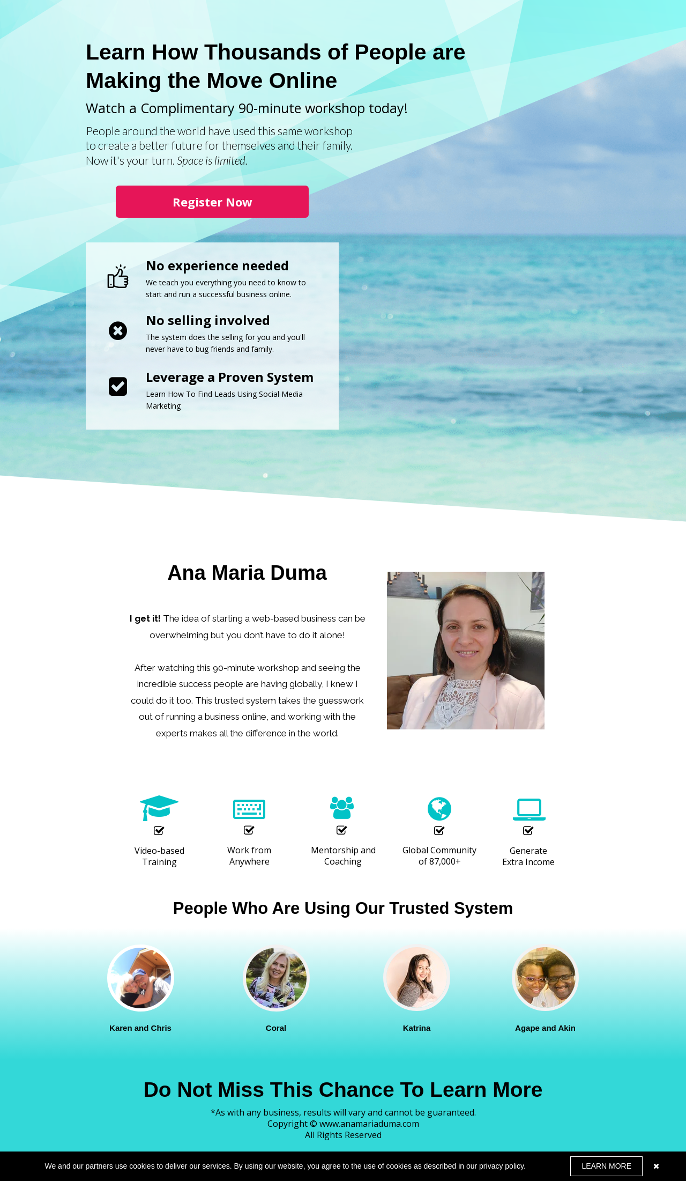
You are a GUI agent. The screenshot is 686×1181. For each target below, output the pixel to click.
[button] (212, 202)
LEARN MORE (606, 1166)
